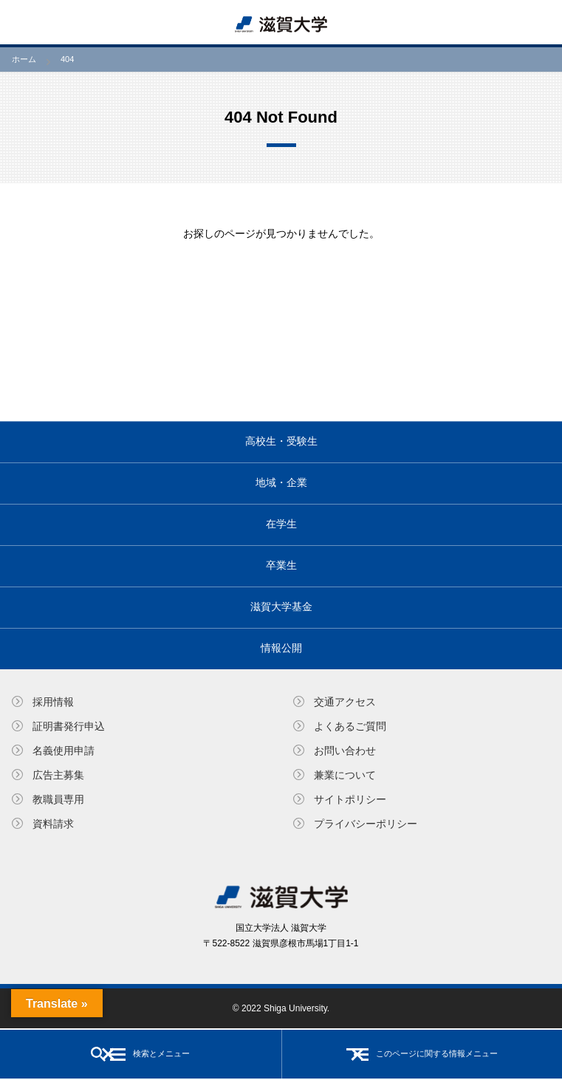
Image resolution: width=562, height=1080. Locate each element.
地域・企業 (281, 482)
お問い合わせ (345, 750)
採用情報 (53, 702)
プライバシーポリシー (365, 824)
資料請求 (53, 824)
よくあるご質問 (350, 726)
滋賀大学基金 (281, 606)
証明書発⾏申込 (68, 726)
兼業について (345, 775)
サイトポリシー (350, 799)
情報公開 (281, 648)
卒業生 (281, 565)
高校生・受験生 (281, 441)
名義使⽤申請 (63, 750)
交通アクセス (345, 702)
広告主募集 (58, 775)
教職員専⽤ (58, 799)
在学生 (281, 524)
